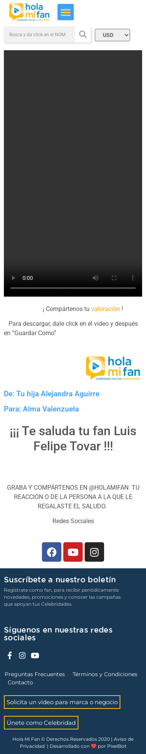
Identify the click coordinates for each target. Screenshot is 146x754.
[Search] (83, 34)
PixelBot (117, 746)
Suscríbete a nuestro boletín (60, 580)
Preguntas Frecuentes (35, 674)
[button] (65, 12)
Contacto (20, 682)
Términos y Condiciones (105, 674)
